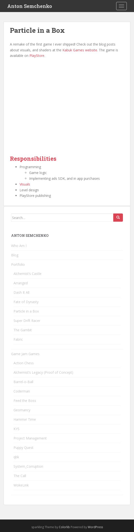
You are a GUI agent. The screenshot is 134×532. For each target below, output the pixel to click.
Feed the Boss (24, 400)
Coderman (21, 391)
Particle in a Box (26, 311)
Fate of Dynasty (26, 301)
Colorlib (64, 527)
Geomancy (21, 410)
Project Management (30, 438)
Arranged (20, 283)
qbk (16, 457)
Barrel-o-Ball (23, 381)
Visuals (25, 184)
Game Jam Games (25, 354)
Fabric (18, 339)
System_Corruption (28, 466)
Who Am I (19, 245)
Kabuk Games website (79, 50)
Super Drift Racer (26, 320)
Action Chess (23, 363)
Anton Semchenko (29, 6)
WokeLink (21, 485)
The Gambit (22, 330)
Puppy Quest (23, 447)
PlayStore (36, 55)
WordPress (95, 527)
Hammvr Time (24, 419)
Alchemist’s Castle (27, 273)
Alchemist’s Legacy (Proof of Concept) (43, 372)
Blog (14, 255)
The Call (19, 475)
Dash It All (21, 292)
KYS (16, 428)
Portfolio (18, 264)
